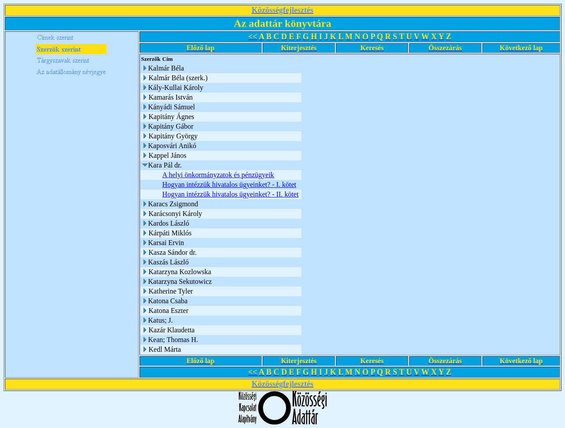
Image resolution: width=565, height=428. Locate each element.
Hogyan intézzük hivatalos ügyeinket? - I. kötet (229, 184)
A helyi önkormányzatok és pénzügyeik (218, 175)
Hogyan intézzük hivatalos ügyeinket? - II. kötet (230, 194)
